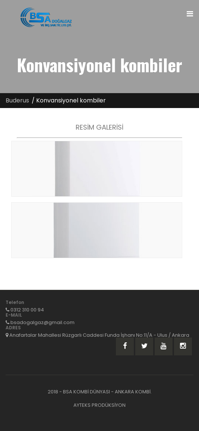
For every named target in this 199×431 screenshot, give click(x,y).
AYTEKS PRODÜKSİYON (99, 405)
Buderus (17, 100)
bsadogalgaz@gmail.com (42, 322)
